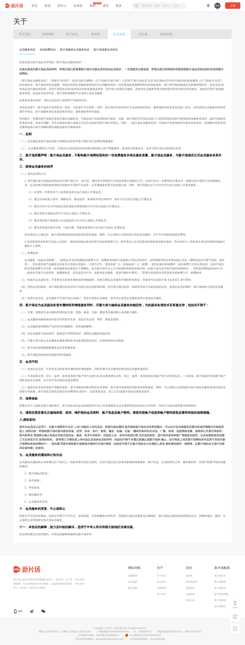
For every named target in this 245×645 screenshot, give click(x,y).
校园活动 (190, 588)
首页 (34, 5)
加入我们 (161, 582)
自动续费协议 (48, 49)
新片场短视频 (221, 594)
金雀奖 (78, 5)
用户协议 (72, 34)
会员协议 (119, 34)
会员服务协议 (27, 49)
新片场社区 (220, 575)
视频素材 (132, 575)
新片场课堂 (220, 606)
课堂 (106, 5)
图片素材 (132, 588)
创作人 (62, 5)
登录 (217, 5)
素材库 (95, 34)
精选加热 (166, 34)
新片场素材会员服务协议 (74, 49)
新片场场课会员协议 (106, 49)
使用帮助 (48, 34)
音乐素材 (132, 582)
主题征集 (190, 594)
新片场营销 (220, 600)
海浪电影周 (191, 582)
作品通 (143, 34)
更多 (119, 5)
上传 (232, 5)
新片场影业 (220, 588)
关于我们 (25, 34)
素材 (93, 5)
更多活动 (190, 600)
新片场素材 (220, 582)
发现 (47, 5)
